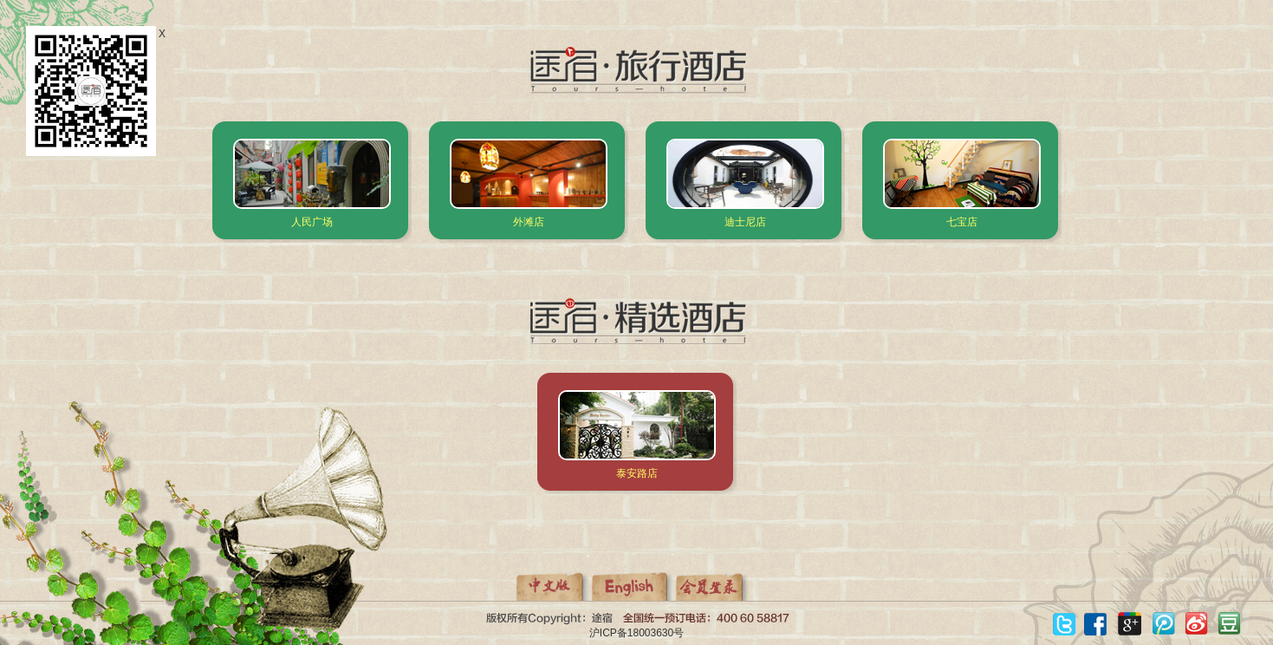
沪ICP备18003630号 (636, 633)
